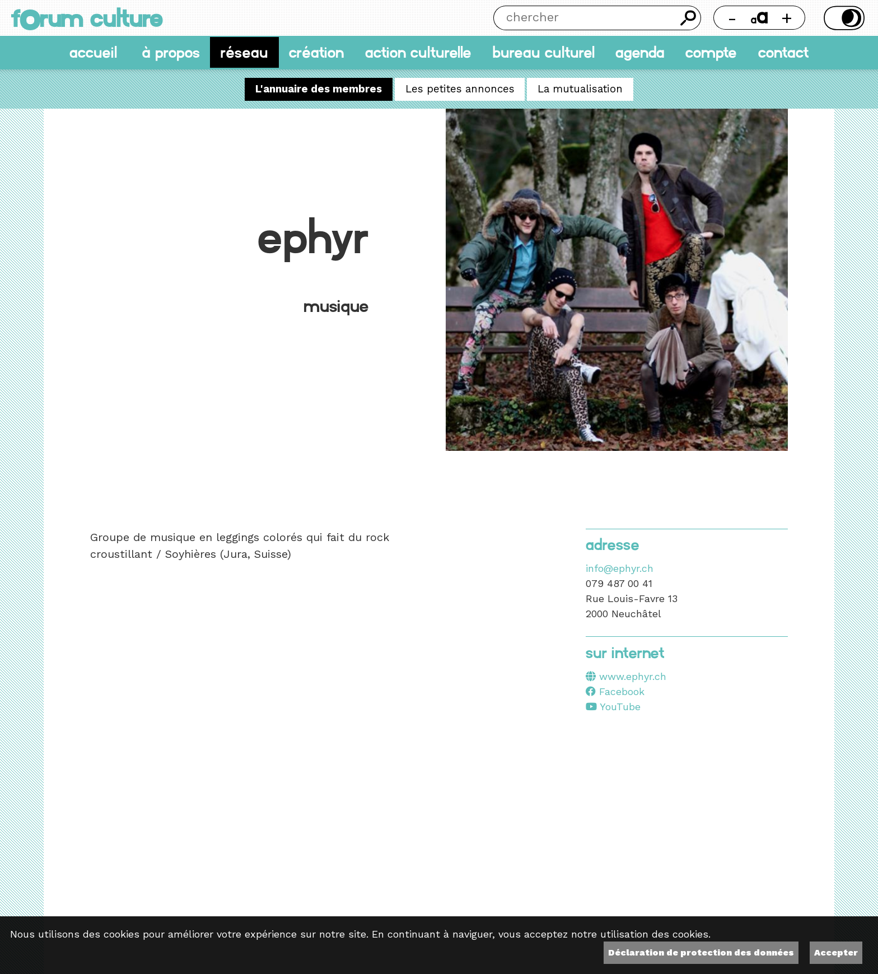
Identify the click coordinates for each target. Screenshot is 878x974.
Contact (783, 52)
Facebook (615, 691)
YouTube (613, 706)
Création (316, 52)
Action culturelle (418, 52)
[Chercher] (584, 18)
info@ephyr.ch (619, 568)
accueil (93, 52)
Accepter (836, 952)
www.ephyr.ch (632, 676)
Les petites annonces (460, 89)
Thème (842, 18)
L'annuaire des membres (318, 89)
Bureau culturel (543, 52)
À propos (171, 52)
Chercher (688, 18)
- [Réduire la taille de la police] (732, 18)
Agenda (640, 52)
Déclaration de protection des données (701, 952)
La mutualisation (580, 89)
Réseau (244, 52)
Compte (711, 52)
